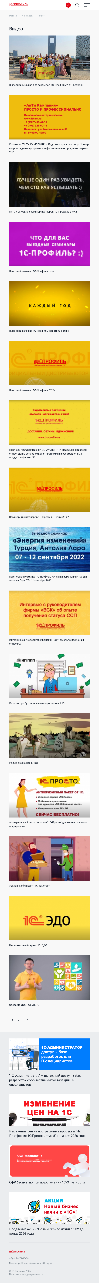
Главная (13, 16)
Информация (28, 16)
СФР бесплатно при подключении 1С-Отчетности (47, 1182)
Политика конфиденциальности (26, 1274)
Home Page (18, 4)
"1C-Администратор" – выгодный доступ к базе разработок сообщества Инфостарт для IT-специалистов (45, 1080)
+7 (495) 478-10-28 (19, 1258)
